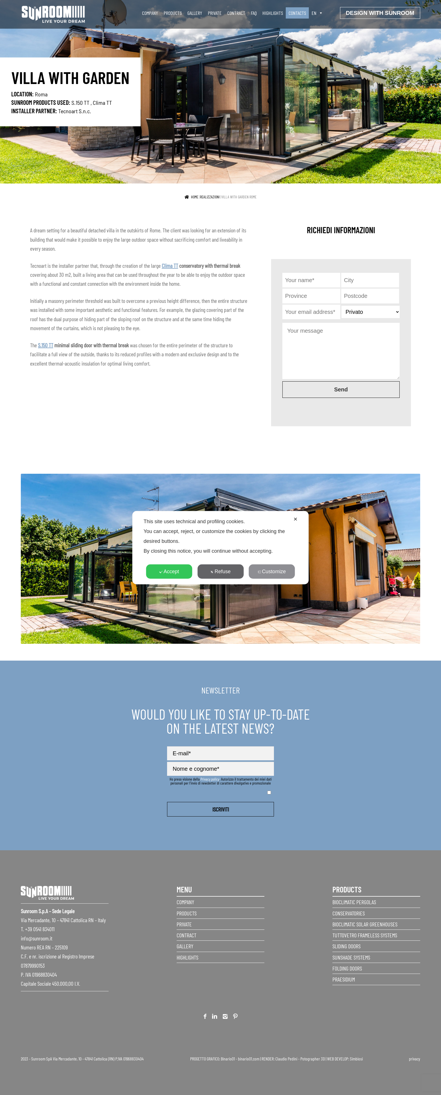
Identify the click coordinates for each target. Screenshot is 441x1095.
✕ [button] (295, 519)
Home (194, 196)
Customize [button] (272, 571)
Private (215, 13)
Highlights (272, 13)
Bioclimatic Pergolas (354, 902)
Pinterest (235, 1017)
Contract (236, 13)
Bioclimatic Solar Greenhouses (364, 924)
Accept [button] (169, 571)
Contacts (297, 13)
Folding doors (347, 968)
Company (150, 13)
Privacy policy (210, 779)
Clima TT (102, 102)
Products (173, 13)
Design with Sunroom (380, 13)
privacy (414, 1058)
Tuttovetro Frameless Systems (364, 935)
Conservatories (348, 913)
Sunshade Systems (351, 957)
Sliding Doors (346, 946)
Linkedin (214, 1017)
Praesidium (343, 979)
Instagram (225, 1017)
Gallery (194, 13)
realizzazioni (210, 196)
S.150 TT (80, 102)
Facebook (205, 1017)
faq (254, 13)
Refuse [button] (220, 571)
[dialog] (220, 547)
